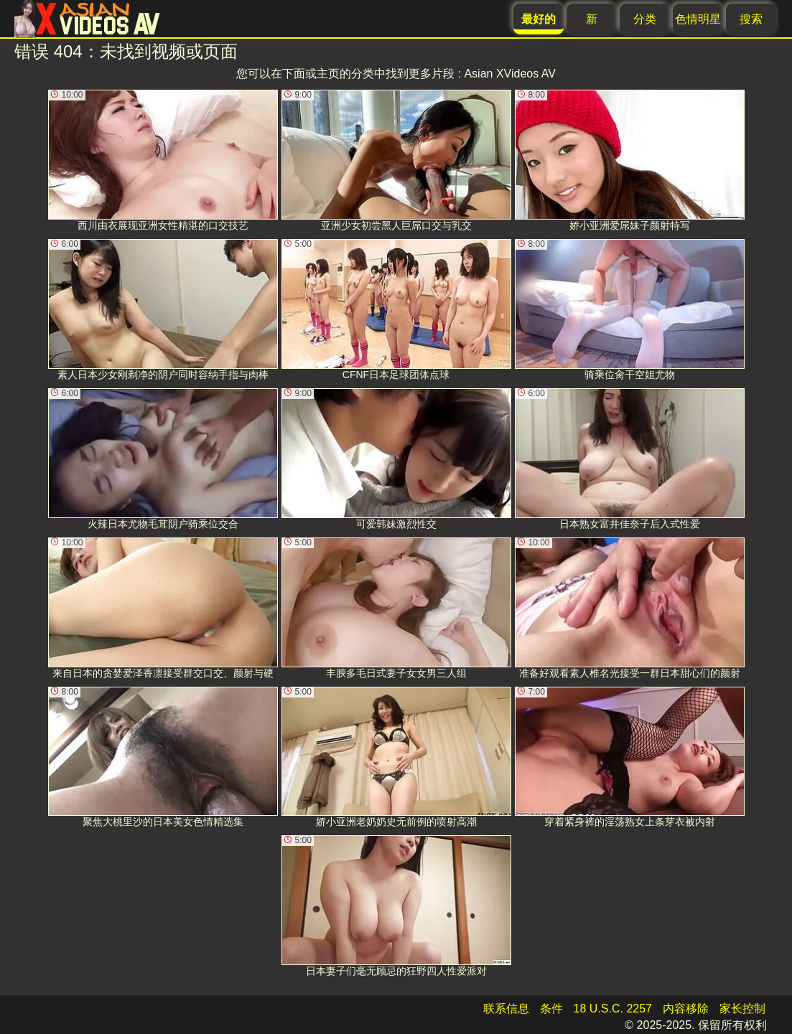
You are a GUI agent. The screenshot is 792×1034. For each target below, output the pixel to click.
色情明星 (698, 19)
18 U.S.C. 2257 (613, 1008)
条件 (551, 1008)
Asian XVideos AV (510, 73)
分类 (644, 19)
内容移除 (686, 1008)
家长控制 (742, 1008)
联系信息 (506, 1008)
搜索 (751, 19)
